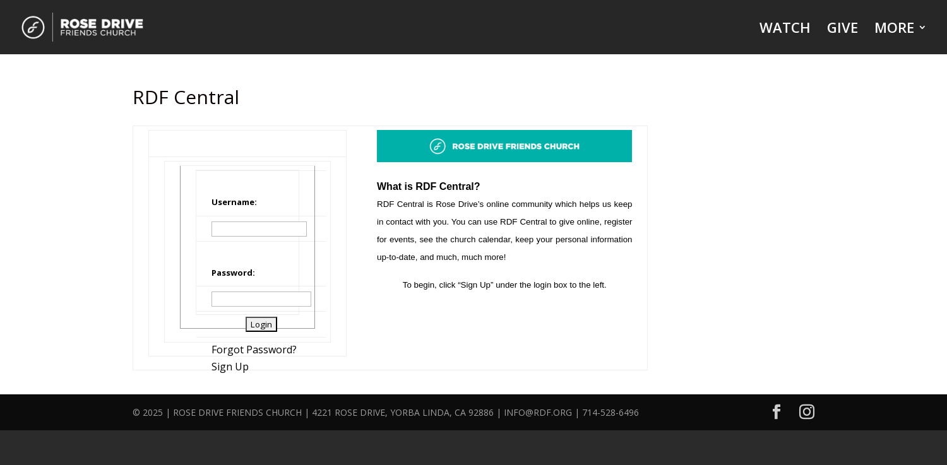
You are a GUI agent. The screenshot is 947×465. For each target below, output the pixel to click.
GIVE (842, 30)
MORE (894, 30)
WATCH (785, 30)
